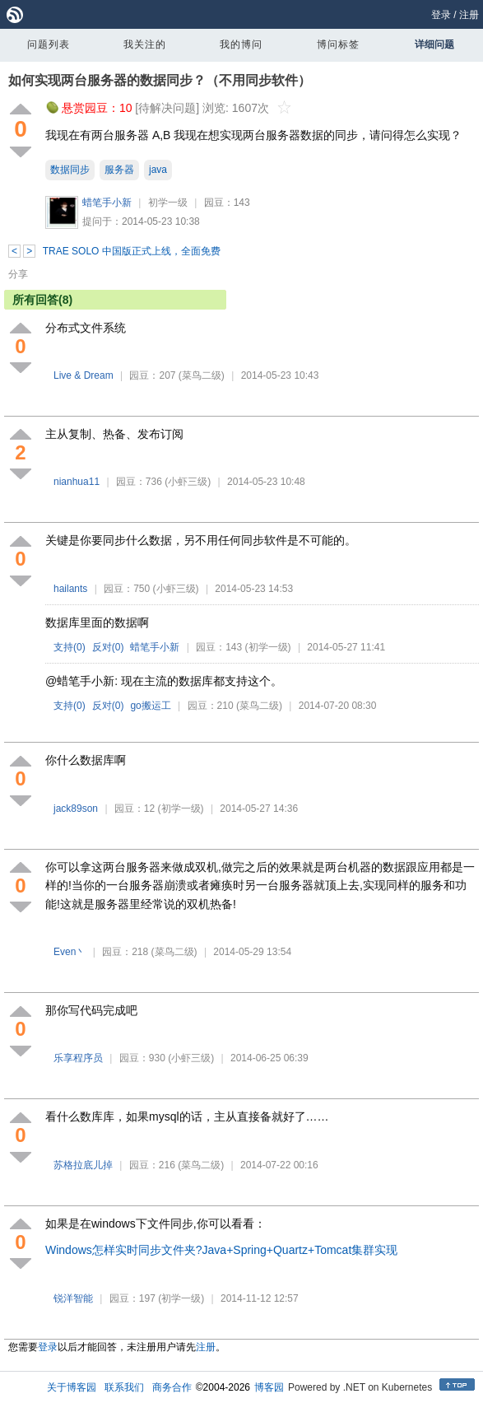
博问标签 (338, 44)
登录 (441, 15)
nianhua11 (76, 481)
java (158, 169)
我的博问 (241, 44)
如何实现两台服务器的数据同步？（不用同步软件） (159, 80)
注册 (469, 15)
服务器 (119, 169)
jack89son (75, 808)
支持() (69, 647)
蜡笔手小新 (107, 202)
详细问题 (434, 44)
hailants (70, 588)
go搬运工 (150, 705)
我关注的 (144, 44)
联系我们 (124, 1387)
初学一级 (168, 202)
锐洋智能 (73, 1298)
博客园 (269, 1387)
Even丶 (69, 952)
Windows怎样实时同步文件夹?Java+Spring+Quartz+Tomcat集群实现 (221, 1249)
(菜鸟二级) (202, 375)
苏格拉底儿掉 (83, 1165)
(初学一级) (268, 647)
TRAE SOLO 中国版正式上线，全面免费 (132, 251)
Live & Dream (84, 375)
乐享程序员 (78, 1058)
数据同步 (70, 169)
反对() (108, 647)
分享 (18, 274)
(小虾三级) (188, 481)
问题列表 (48, 44)
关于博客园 (71, 1387)
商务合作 (172, 1387)
